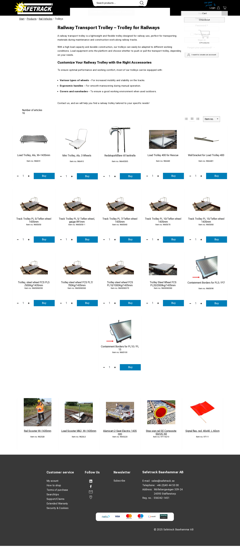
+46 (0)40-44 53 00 (168, 485)
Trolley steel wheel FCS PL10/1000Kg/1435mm (120, 284)
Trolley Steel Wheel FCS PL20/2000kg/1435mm (163, 284)
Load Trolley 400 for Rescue (163, 155)
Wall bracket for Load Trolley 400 (206, 155)
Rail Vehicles (45, 18)
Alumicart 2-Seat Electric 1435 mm (120, 432)
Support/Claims (56, 499)
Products (79, 11)
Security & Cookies (57, 508)
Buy (44, 175)
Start (21, 18)
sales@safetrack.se (163, 480)
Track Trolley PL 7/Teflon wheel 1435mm (119, 220)
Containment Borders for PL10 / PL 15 (120, 348)
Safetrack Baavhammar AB (163, 472)
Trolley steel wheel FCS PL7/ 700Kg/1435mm (77, 284)
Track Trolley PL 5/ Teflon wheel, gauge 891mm (77, 220)
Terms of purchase (57, 489)
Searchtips (53, 494)
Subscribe (119, 480)
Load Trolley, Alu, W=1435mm (33, 155)
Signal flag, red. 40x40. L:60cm (202, 430)
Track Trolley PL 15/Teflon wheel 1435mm (206, 220)
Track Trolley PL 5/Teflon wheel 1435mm (33, 220)
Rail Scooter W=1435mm (37, 430)
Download (161, 11)
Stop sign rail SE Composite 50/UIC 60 (161, 432)
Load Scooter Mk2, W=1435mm (78, 430)
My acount (52, 480)
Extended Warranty (57, 503)
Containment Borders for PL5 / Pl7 (206, 282)
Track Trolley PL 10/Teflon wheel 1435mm (163, 220)
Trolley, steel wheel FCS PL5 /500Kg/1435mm (34, 284)
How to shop (54, 485)
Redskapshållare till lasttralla (119, 155)
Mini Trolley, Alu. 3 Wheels (76, 155)
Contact (143, 11)
